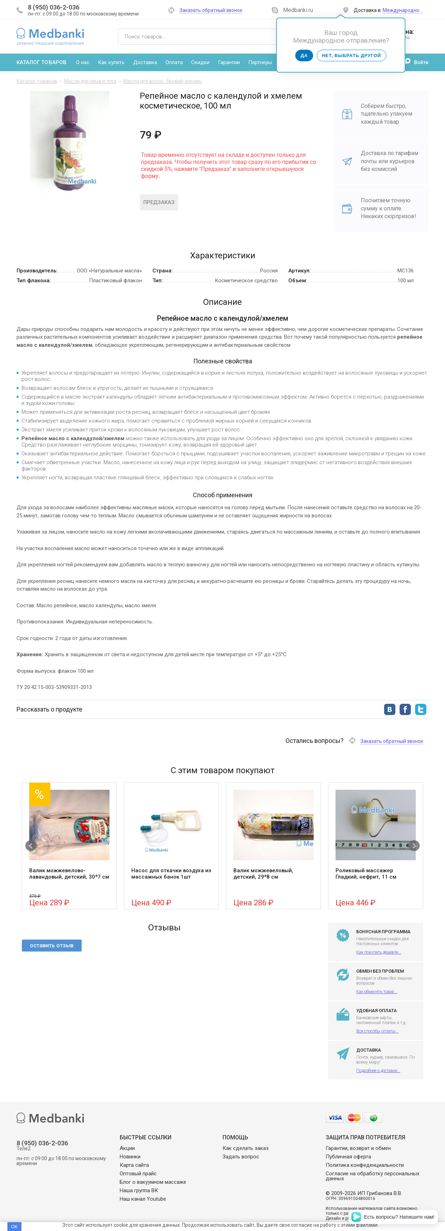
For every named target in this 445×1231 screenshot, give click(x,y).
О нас (82, 62)
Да (304, 55)
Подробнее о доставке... (378, 1070)
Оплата (174, 62)
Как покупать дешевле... (378, 952)
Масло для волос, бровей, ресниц (162, 81)
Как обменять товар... (376, 991)
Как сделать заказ (245, 1148)
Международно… (402, 10)
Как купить (111, 62)
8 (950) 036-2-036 (53, 7)
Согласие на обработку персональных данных (372, 1176)
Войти (421, 62)
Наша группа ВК (139, 1190)
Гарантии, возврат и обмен (358, 1148)
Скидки (200, 62)
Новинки (130, 1156)
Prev (31, 845)
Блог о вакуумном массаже (153, 1182)
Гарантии (229, 62)
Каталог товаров (42, 62)
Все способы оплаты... (377, 1031)
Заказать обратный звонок (211, 10)
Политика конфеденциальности (365, 1165)
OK (14, 1226)
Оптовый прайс (138, 1173)
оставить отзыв (52, 945)
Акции (127, 1148)
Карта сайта (134, 1165)
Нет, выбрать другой (351, 55)
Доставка (145, 62)
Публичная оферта (348, 1156)
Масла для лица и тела (90, 81)
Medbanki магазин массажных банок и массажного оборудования (50, 36)
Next (414, 845)
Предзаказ (159, 202)
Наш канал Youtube (143, 1199)
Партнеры (260, 62)
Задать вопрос (240, 1156)
